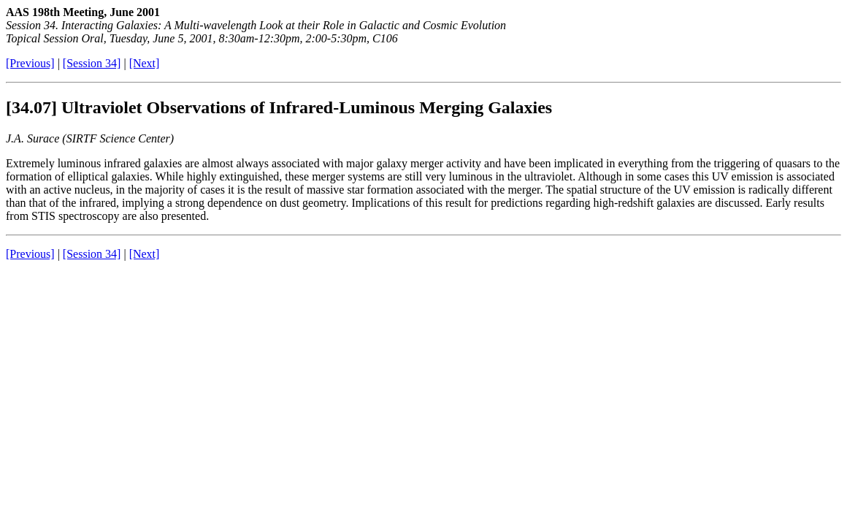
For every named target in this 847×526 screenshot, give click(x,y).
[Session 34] (92, 63)
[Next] (144, 63)
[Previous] (30, 63)
